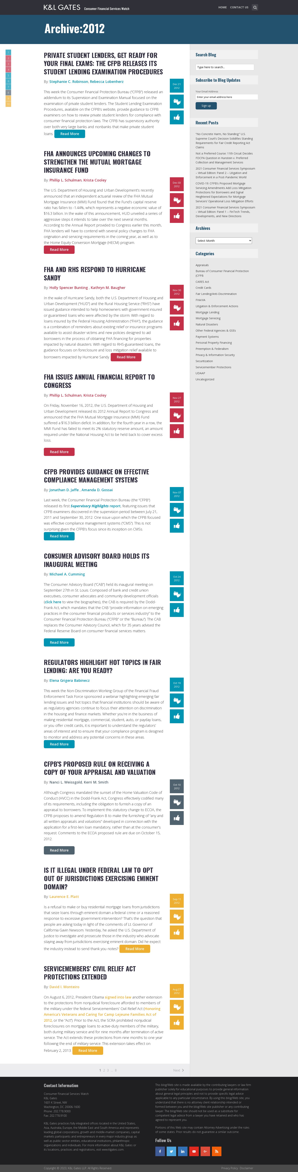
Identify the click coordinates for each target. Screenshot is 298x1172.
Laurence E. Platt (64, 896)
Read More (69, 133)
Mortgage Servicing (208, 318)
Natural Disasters (207, 324)
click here (53, 601)
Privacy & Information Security (215, 355)
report (96, 506)
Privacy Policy (229, 1168)
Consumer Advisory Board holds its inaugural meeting (96, 560)
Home (222, 7)
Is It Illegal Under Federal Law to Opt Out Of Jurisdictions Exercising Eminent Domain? (101, 878)
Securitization (204, 361)
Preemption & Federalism (212, 349)
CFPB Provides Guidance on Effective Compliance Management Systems (96, 475)
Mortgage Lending (207, 312)
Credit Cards (203, 288)
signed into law (118, 997)
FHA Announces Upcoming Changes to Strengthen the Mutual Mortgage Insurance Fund (97, 162)
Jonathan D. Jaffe (64, 489)
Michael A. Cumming (67, 574)
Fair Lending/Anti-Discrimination (216, 294)
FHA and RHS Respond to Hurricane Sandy (95, 273)
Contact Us (239, 7)
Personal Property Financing (214, 342)
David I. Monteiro (64, 986)
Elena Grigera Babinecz (69, 680)
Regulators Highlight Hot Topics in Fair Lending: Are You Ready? (102, 666)
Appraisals (202, 265)
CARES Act (202, 282)
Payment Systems (207, 337)
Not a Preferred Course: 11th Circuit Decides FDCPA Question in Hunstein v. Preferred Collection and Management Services (224, 158)
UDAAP (200, 373)
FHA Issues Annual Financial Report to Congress (99, 381)
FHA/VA (200, 300)
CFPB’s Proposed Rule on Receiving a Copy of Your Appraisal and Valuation (100, 768)
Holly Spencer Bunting (69, 287)
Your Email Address (207, 91)
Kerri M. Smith (96, 782)
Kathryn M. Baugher (108, 287)
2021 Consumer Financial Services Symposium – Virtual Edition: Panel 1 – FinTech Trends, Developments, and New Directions (225, 211)
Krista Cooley (95, 180)
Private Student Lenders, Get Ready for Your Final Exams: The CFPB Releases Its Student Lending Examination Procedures (103, 63)
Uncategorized (205, 379)
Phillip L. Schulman (65, 180)
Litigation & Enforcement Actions (217, 306)
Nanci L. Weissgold (65, 782)
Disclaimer (246, 1168)
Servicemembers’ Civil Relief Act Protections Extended (90, 972)
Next (176, 1070)
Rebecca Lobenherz (107, 81)
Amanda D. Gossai (97, 489)
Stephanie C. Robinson (68, 81)
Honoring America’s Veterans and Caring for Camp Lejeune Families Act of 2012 (102, 1014)
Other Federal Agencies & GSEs (216, 330)
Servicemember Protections (213, 367)
